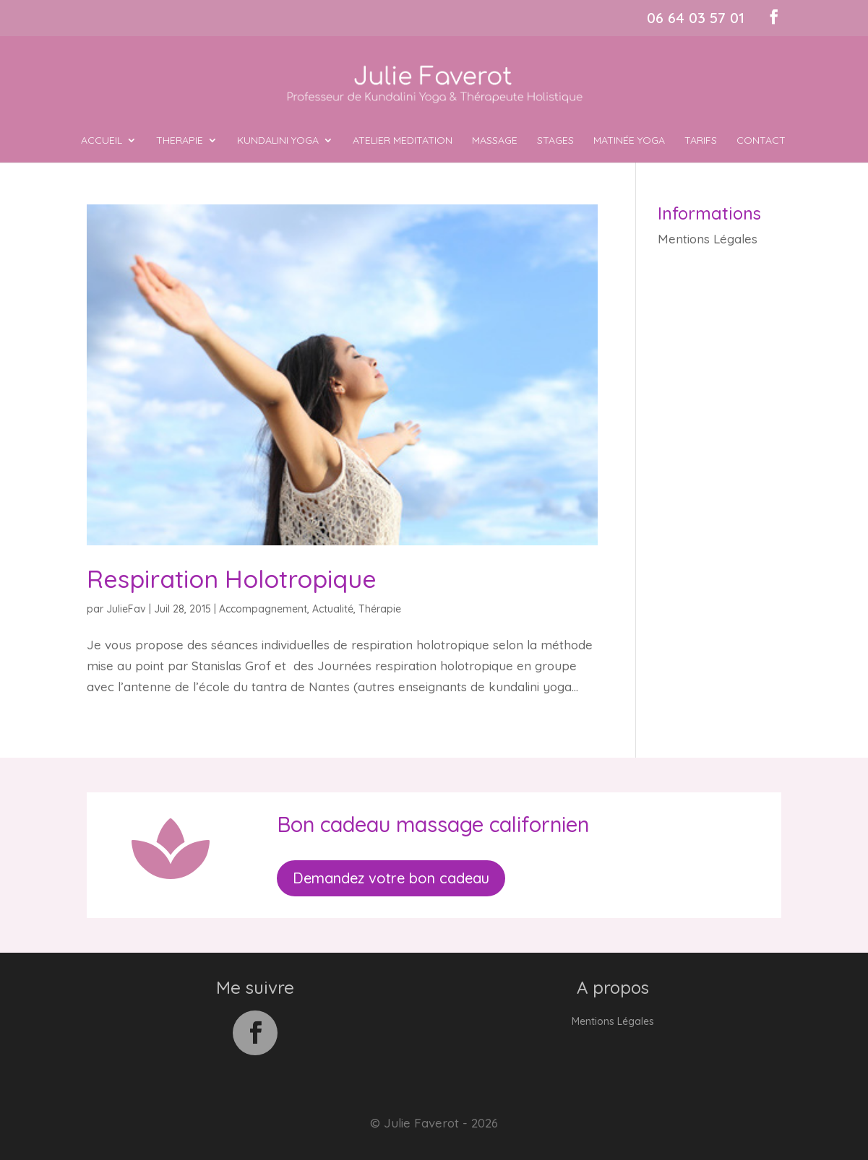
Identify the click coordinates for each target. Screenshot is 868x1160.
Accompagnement (263, 608)
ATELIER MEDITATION (402, 141)
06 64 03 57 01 (695, 18)
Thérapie (379, 608)
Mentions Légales (707, 238)
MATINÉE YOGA (629, 141)
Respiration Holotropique (232, 578)
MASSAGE (494, 141)
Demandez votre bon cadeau (391, 878)
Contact (761, 141)
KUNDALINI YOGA (278, 141)
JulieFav (126, 608)
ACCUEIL (101, 141)
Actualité (332, 608)
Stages (555, 141)
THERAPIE (179, 141)
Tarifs (700, 141)
